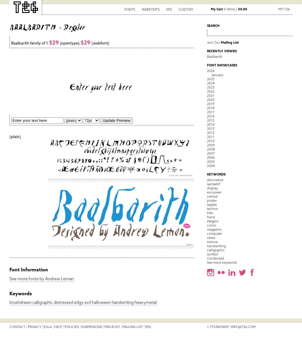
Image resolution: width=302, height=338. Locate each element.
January (217, 75)
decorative (215, 180)
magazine (214, 229)
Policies (72, 327)
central (212, 196)
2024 (211, 83)
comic (211, 225)
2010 (211, 141)
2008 (211, 149)
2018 (210, 108)
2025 (210, 79)
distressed (63, 302)
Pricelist (112, 327)
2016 (210, 116)
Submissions (91, 327)
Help (58, 327)
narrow (212, 242)
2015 (210, 120)
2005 (211, 162)
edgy (78, 302)
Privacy (34, 327)
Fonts (129, 9)
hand (211, 217)
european (214, 192)
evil (87, 302)
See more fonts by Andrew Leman (41, 278)
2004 (211, 166)
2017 (210, 112)
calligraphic (42, 302)
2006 (211, 157)
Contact (17, 327)
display (212, 188)
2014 (211, 124)
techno (212, 209)
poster (212, 200)
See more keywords (222, 262)
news (211, 238)
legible (212, 205)
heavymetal (145, 302)
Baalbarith (214, 57)
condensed (215, 258)
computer (214, 234)
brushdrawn (20, 302)
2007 (211, 153)
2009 (211, 145)
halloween (101, 302)
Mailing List (132, 327)
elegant (212, 221)
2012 (210, 133)
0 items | (229, 9)
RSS (148, 327)
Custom (186, 9)
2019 (210, 104)
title (210, 213)
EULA (48, 327)
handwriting (123, 302)
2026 (210, 71)
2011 (210, 137)
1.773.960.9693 (218, 327)
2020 (211, 100)
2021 (210, 95)
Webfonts (151, 9)
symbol (212, 254)
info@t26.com (243, 327)
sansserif (213, 184)
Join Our (223, 42)
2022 (210, 91)
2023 (210, 87)
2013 (210, 129)
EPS (169, 9)
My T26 (284, 9)
